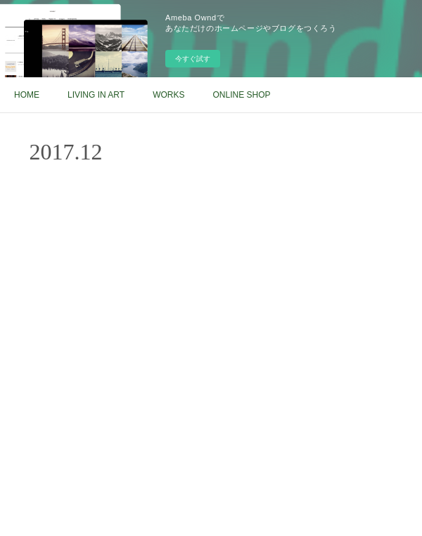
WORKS (168, 95)
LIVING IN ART (96, 95)
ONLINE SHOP (241, 95)
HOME (26, 95)
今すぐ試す (192, 59)
